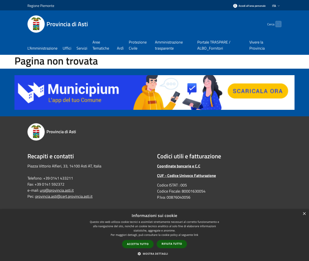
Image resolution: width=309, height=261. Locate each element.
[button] (154, 253)
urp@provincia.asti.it (57, 190)
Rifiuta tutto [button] (172, 244)
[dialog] (154, 235)
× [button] (304, 214)
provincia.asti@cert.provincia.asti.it (63, 196)
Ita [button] (276, 5)
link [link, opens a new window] (196, 235)
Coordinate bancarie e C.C (178, 166)
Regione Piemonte (40, 5)
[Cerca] (276, 24)
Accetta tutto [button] (138, 244)
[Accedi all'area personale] (249, 6)
